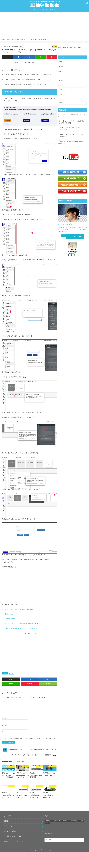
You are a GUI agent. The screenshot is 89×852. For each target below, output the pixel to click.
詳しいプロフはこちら (75, 233)
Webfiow (60, 89)
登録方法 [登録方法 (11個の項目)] (47, 823)
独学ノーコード (43, 850)
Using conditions (10, 619)
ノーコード (61, 93)
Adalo (47, 9)
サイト (4, 731)
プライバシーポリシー (11, 831)
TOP (35, 9)
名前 (4, 718)
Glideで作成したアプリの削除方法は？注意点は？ (71, 113)
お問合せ (7, 821)
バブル (11, 673)
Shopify (60, 79)
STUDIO (60, 84)
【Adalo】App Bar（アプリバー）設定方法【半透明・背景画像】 (70, 120)
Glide (43, 9)
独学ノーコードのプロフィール (13, 841)
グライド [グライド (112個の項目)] (65, 820)
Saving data (9, 614)
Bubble (39, 9)
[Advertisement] (44, 26)
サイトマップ (8, 826)
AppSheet (52, 9)
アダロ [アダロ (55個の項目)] (52, 820)
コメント (5, 701)
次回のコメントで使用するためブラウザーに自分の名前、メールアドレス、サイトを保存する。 (30, 738)
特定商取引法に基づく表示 (12, 836)
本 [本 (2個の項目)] (82, 820)
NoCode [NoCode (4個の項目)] (47, 820)
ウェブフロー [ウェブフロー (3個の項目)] (58, 820)
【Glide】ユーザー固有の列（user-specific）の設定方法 (71, 139)
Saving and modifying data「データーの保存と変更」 (22, 628)
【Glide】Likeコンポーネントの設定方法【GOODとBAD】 (70, 126)
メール (4, 725)
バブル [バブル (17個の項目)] (79, 820)
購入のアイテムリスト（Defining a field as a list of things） (23, 623)
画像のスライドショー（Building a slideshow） (20, 609)
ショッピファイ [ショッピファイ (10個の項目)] (72, 820)
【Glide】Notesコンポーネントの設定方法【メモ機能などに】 (70, 133)
